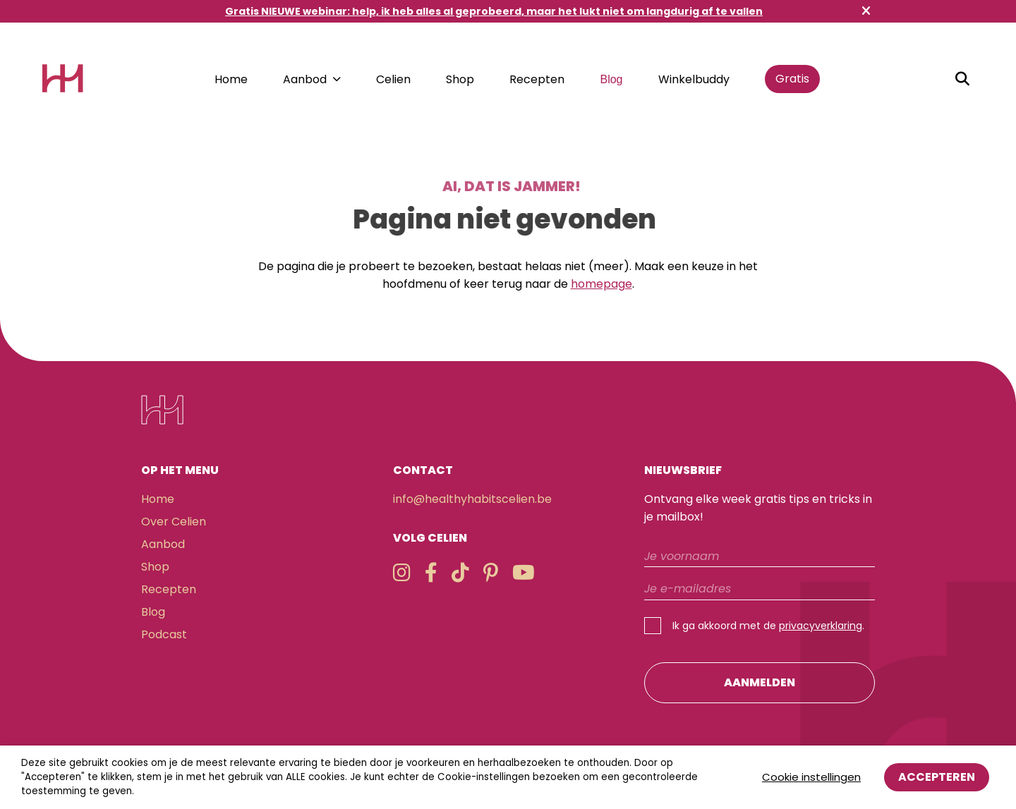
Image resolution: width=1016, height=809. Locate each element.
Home (231, 79)
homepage (601, 284)
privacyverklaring (820, 626)
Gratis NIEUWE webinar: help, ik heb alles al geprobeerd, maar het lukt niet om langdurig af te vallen (494, 11)
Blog (611, 79)
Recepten (536, 79)
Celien (393, 79)
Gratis (792, 79)
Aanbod (305, 79)
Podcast (164, 634)
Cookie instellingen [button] (811, 777)
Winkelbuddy (694, 79)
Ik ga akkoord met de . (768, 626)
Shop (460, 79)
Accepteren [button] (936, 777)
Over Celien (173, 521)
